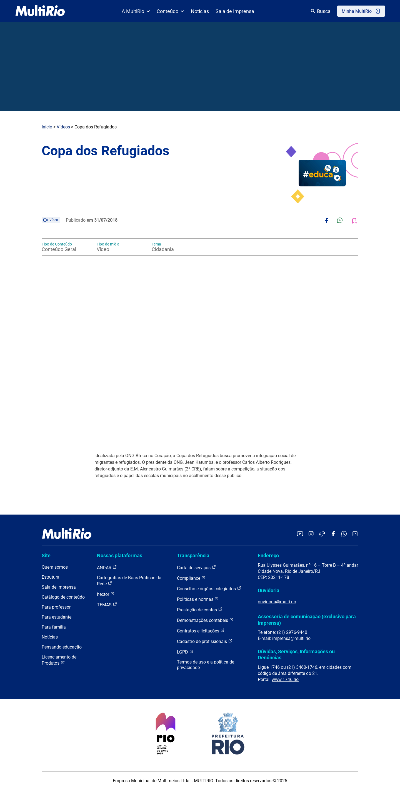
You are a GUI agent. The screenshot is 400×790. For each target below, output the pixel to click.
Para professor (56, 607)
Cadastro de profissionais (204, 641)
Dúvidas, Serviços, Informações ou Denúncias (296, 654)
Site (46, 555)
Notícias (200, 11)
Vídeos (63, 127)
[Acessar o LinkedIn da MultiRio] (355, 534)
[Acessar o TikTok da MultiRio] (322, 534)
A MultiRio (136, 11)
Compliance (191, 578)
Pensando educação (62, 647)
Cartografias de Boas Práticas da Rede (129, 580)
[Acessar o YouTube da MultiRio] (300, 534)
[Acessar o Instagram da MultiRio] (311, 534)
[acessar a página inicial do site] (40, 11)
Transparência (193, 555)
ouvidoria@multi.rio (277, 601)
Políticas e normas (198, 599)
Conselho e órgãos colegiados (209, 588)
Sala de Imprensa (235, 11)
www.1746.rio (285, 679)
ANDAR (107, 567)
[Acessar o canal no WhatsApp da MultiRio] (344, 534)
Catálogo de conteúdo (63, 597)
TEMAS (107, 604)
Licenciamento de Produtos (59, 660)
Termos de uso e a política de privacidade (205, 664)
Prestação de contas (199, 609)
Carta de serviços (196, 567)
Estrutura (50, 577)
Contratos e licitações (201, 631)
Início (47, 127)
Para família (54, 627)
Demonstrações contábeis (205, 620)
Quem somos (55, 567)
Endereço (268, 555)
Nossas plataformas (119, 555)
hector (106, 594)
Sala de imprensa (59, 587)
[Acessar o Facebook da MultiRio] (333, 534)
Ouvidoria (268, 590)
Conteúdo (170, 11)
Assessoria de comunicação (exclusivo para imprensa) (307, 620)
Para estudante (56, 617)
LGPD (185, 652)
